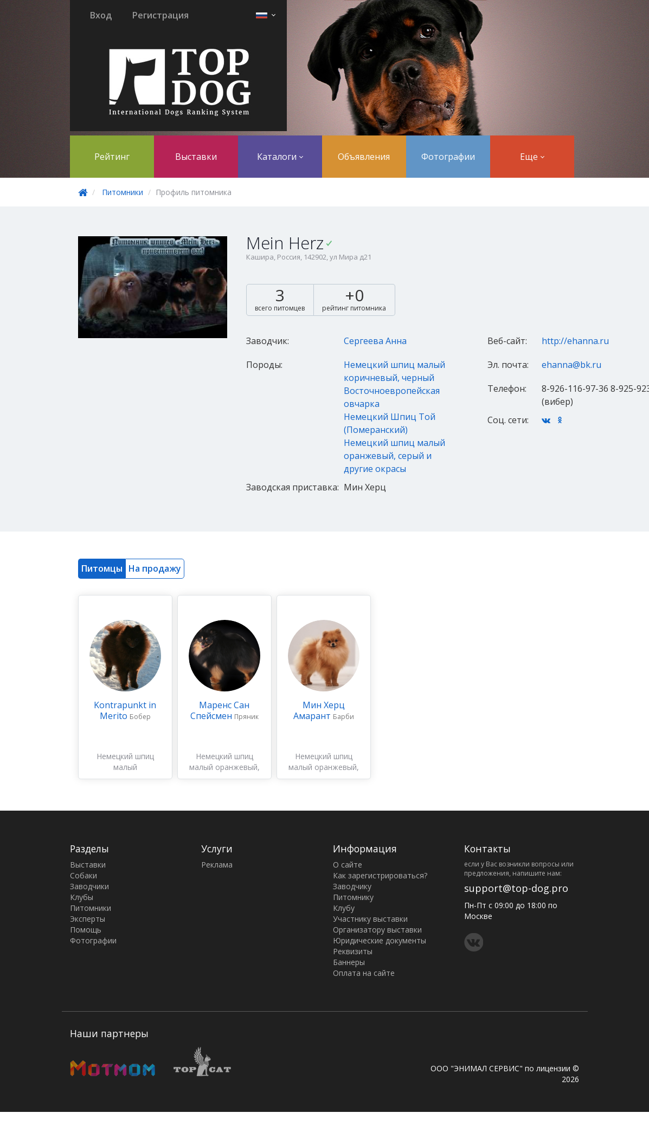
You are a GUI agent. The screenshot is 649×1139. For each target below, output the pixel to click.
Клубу (344, 908)
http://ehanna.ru (575, 341)
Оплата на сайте (364, 973)
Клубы (81, 897)
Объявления (364, 157)
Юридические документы (379, 940)
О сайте (347, 864)
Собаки (83, 875)
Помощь (85, 929)
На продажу (154, 568)
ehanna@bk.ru (571, 365)
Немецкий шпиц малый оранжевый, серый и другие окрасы (394, 456)
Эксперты (87, 919)
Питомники (122, 192)
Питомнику (353, 897)
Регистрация (160, 15)
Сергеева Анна (375, 341)
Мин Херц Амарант (319, 710)
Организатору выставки (377, 929)
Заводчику (352, 886)
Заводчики (89, 886)
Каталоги (280, 157)
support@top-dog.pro (516, 888)
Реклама (217, 864)
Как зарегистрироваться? (380, 875)
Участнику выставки (370, 919)
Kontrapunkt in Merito (125, 710)
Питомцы (102, 568)
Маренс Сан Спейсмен (220, 710)
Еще (532, 157)
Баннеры (349, 962)
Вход (101, 15)
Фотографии (448, 157)
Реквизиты (352, 951)
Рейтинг (112, 157)
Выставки (196, 157)
